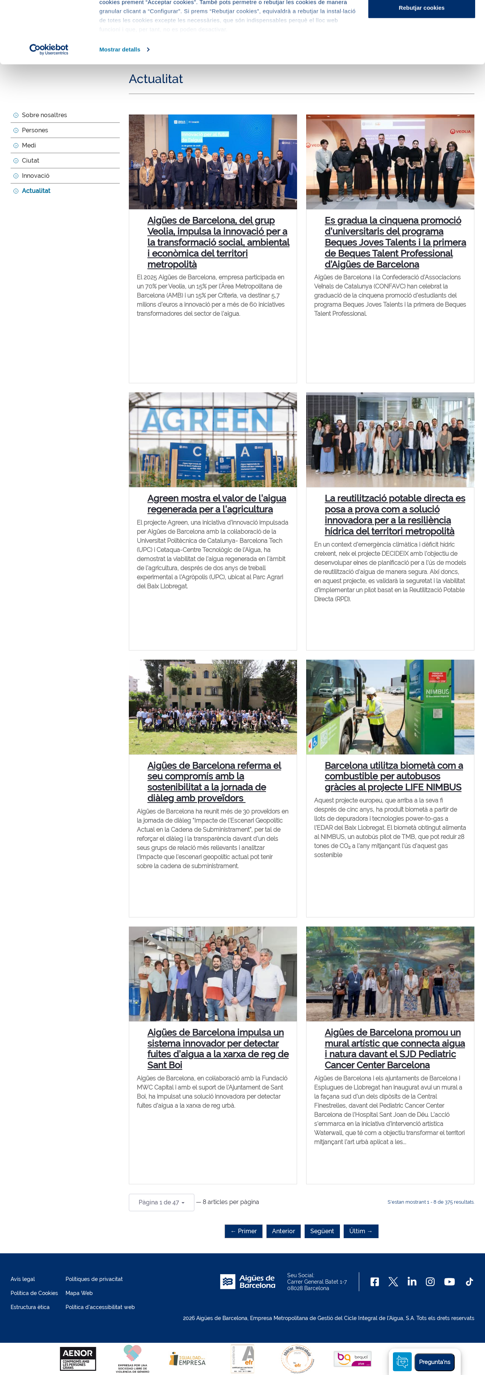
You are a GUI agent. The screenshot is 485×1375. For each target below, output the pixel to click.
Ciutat (30, 160)
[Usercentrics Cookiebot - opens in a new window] (49, 111)
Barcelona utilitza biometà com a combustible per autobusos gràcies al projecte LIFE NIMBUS (394, 776)
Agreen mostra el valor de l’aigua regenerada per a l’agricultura (216, 504)
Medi (29, 145)
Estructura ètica (30, 1307)
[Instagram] (430, 1282)
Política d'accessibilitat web (100, 1307)
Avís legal (23, 1279)
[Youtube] (449, 1282)
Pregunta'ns (434, 1362)
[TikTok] (469, 1282)
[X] (393, 1282)
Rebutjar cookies (422, 69)
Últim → (361, 1231)
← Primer (243, 1231)
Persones (35, 130)
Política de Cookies (34, 1293)
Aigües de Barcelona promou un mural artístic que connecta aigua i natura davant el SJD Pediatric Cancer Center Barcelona (395, 1049)
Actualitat (36, 190)
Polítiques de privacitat (94, 1279)
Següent (322, 1231)
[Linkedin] (412, 1282)
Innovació (36, 175)
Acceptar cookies (421, 20)
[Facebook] (375, 1282)
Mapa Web (79, 1293)
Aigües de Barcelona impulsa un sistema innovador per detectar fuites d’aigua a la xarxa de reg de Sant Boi (218, 1049)
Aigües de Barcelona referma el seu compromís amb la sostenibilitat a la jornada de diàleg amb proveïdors (214, 782)
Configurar (422, 45)
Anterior (283, 1231)
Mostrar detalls (119, 111)
